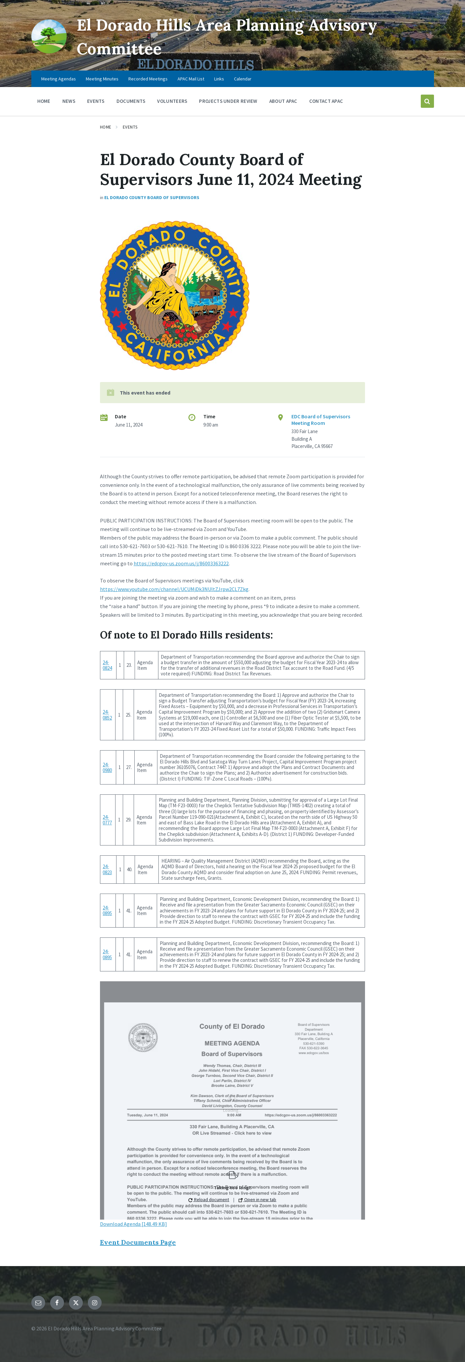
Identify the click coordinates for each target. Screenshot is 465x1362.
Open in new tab (257, 1199)
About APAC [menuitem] (283, 101)
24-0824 (107, 665)
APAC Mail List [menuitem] (191, 79)
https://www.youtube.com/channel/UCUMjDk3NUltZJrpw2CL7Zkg (174, 589)
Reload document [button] (208, 1199)
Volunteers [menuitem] (172, 101)
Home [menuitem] (43, 101)
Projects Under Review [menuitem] (228, 101)
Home (106, 127)
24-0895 (107, 910)
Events (130, 127)
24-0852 (107, 715)
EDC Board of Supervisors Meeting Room (320, 419)
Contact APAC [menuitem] (326, 101)
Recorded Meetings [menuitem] (148, 79)
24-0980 (107, 767)
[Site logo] (49, 51)
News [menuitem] (68, 101)
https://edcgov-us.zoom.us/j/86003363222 (181, 563)
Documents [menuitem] (131, 101)
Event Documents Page (138, 1242)
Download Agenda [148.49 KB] (133, 1224)
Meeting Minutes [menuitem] (102, 79)
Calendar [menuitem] (242, 79)
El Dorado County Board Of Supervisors (151, 197)
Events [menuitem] (96, 101)
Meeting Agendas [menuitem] (58, 79)
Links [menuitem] (219, 79)
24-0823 (107, 869)
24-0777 (107, 820)
